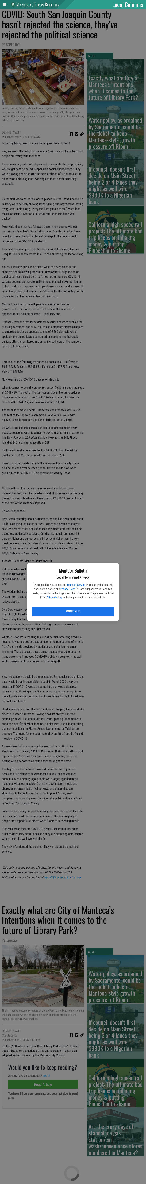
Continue (73, 611)
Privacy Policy (67, 588)
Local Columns (127, 4)
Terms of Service (76, 584)
